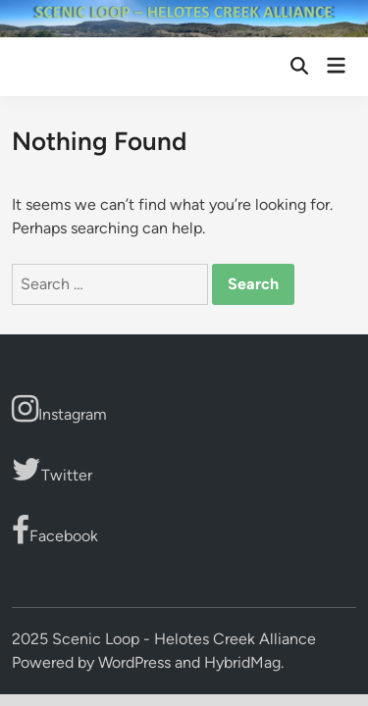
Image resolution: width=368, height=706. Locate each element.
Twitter (52, 469)
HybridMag (242, 662)
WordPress (134, 662)
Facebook (55, 530)
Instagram (59, 409)
